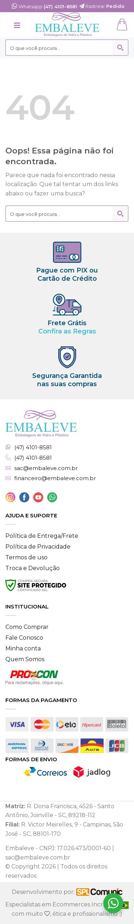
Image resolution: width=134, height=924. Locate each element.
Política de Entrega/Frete (41, 535)
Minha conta (23, 648)
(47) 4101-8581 (33, 447)
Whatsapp (44, 6)
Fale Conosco (24, 637)
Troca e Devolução (32, 568)
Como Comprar (27, 627)
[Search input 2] (60, 48)
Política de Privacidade (37, 546)
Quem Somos (24, 659)
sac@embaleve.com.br (46, 468)
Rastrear (101, 6)
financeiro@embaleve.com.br (55, 478)
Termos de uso (26, 557)
